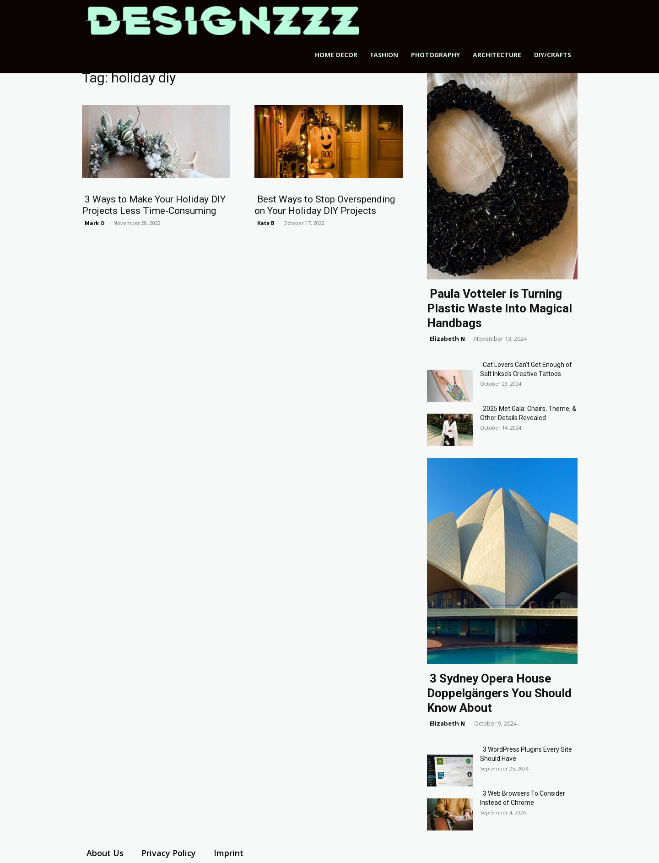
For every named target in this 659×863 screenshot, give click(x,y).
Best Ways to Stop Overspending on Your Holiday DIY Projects (324, 205)
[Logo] (222, 20)
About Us (105, 852)
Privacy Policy (168, 852)
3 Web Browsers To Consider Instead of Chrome (522, 798)
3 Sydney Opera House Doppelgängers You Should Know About (499, 693)
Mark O (94, 222)
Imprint (228, 852)
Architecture (497, 54)
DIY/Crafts (552, 54)
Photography (435, 54)
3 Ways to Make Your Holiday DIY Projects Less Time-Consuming (154, 205)
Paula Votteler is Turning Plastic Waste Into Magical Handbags (499, 308)
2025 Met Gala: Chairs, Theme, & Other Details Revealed (528, 413)
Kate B (265, 222)
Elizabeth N (447, 338)
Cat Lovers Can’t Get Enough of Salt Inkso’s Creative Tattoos (526, 369)
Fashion (384, 54)
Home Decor (336, 54)
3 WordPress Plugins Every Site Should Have (526, 754)
